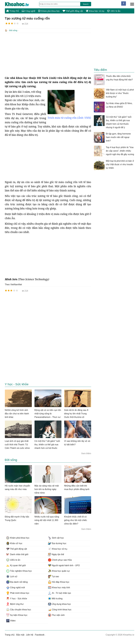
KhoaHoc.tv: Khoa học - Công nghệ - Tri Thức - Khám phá (20, 4)
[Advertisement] (48, 54)
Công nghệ (28, 11)
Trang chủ (12, 10)
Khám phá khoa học (49, 11)
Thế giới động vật (73, 11)
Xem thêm (86, 453)
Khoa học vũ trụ (95, 11)
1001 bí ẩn (113, 11)
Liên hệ (29, 634)
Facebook (39, 634)
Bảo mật (20, 634)
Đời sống (13, 30)
